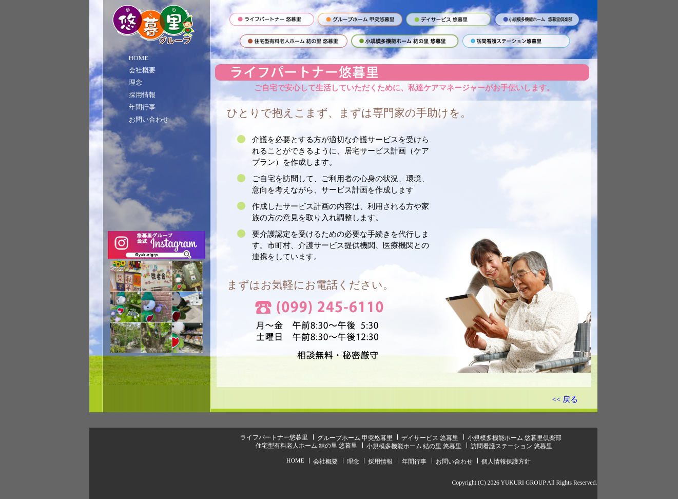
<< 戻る (565, 399)
